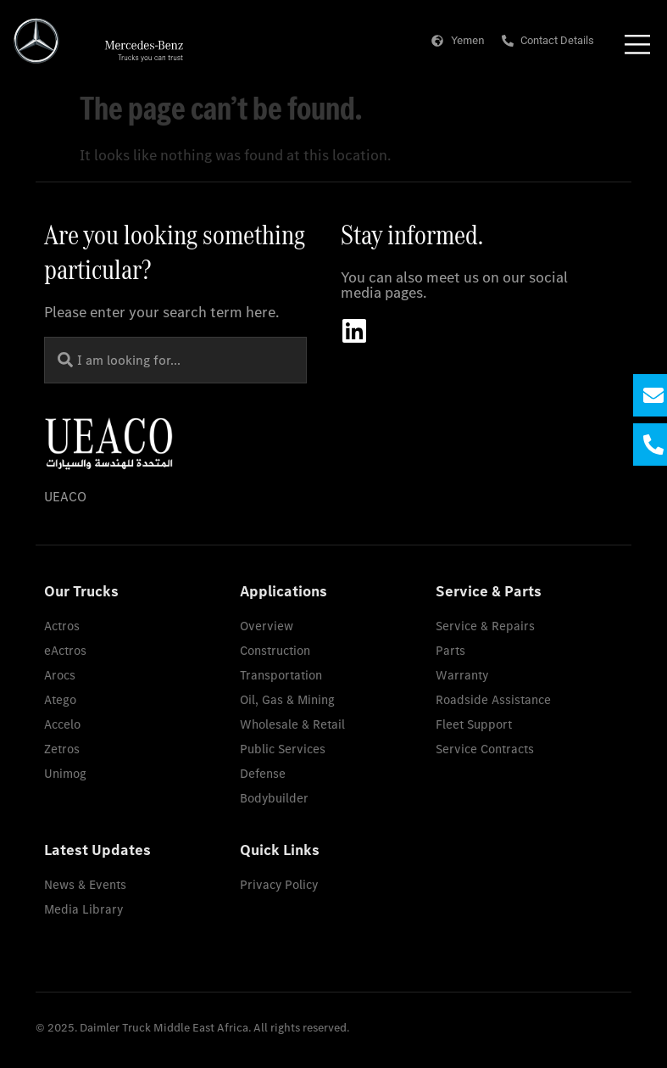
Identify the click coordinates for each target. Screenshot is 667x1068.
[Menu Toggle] (637, 44)
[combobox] (175, 360)
